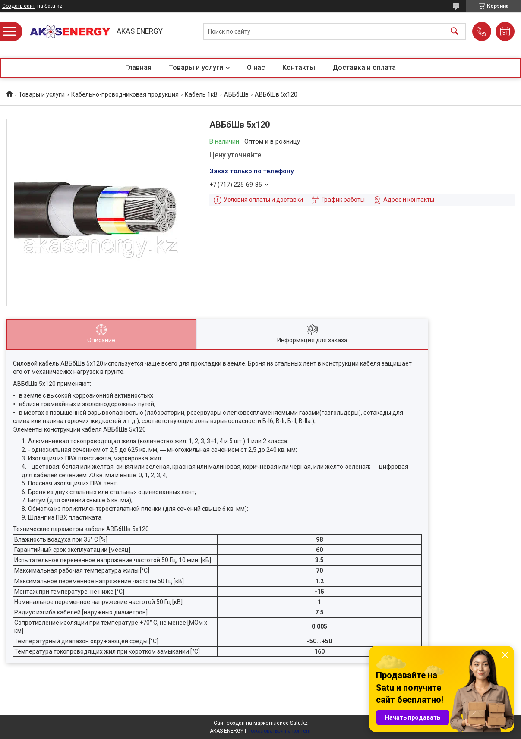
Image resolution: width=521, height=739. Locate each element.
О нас (256, 67)
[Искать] (454, 32)
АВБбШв (236, 94)
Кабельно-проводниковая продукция (125, 94)
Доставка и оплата (364, 67)
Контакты (298, 67)
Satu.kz (299, 723)
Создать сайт (18, 6)
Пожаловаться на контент (279, 731)
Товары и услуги (196, 67)
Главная (138, 67)
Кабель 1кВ (201, 94)
